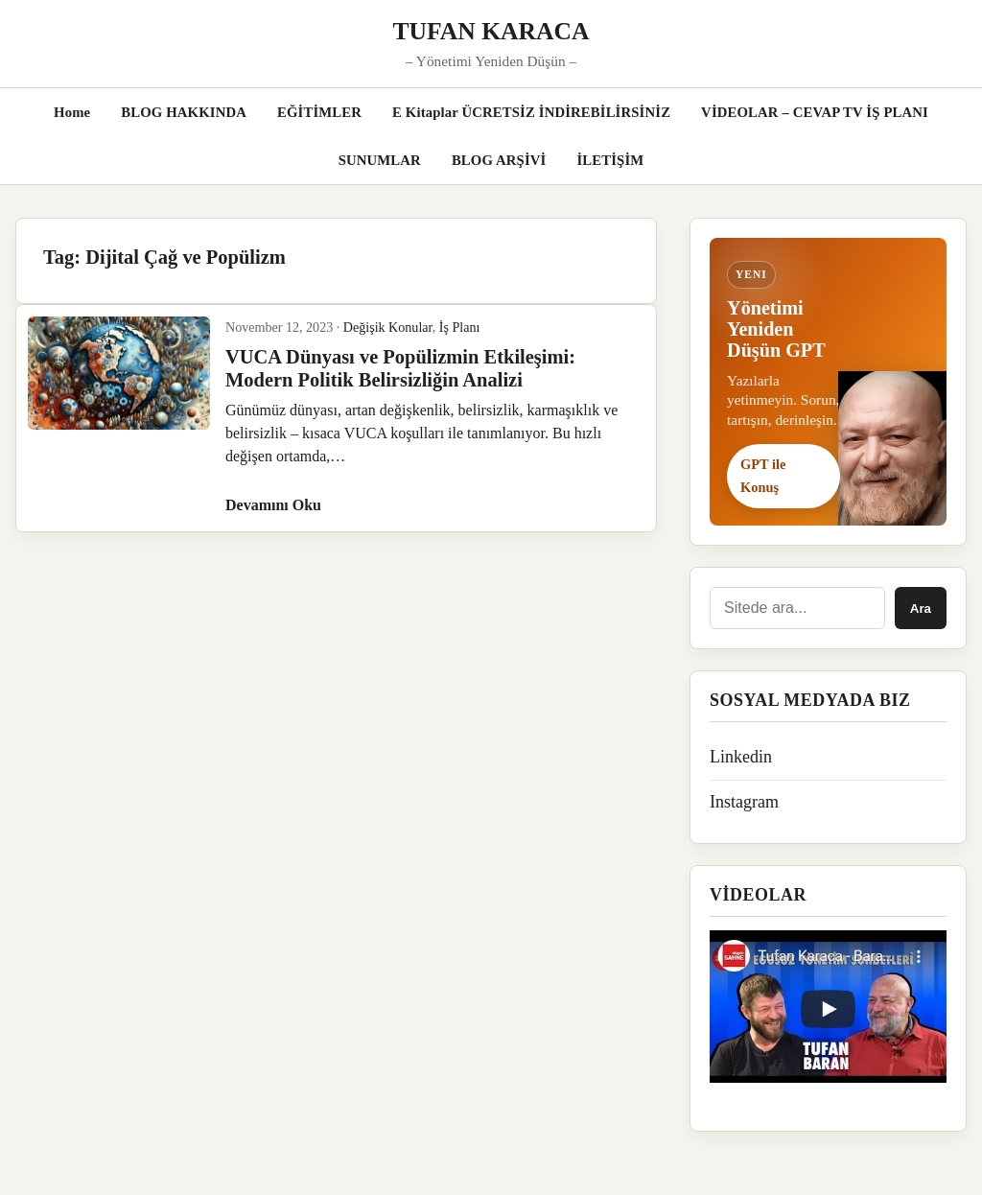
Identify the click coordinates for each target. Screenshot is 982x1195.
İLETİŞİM (609, 160)
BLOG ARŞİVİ (499, 160)
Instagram (744, 801)
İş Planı (459, 327)
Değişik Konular (388, 327)
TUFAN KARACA (491, 31)
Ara (920, 608)
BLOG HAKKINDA (183, 112)
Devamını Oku (273, 505)
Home (72, 112)
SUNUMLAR (380, 160)
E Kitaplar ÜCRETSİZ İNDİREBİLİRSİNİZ (531, 112)
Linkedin (741, 756)
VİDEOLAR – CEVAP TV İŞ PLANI (814, 112)
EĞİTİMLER (319, 112)
